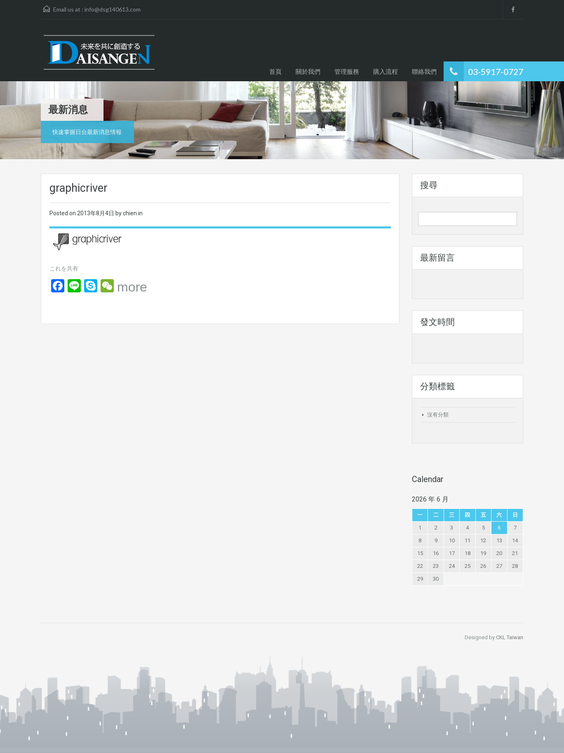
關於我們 (308, 71)
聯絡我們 (424, 71)
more (132, 287)
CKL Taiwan (509, 637)
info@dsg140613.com (113, 9)
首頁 (275, 71)
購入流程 (385, 71)
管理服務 (346, 71)
